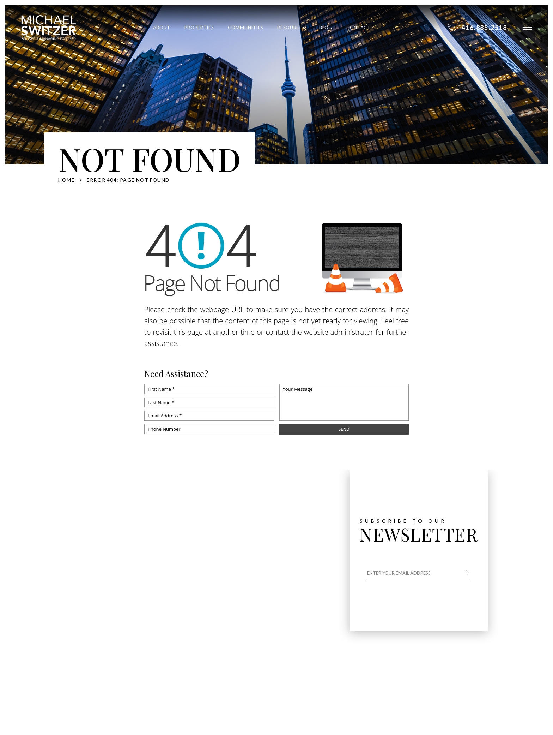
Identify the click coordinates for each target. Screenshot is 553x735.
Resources (291, 27)
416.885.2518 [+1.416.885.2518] (90, 589)
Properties (199, 27)
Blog (325, 27)
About (161, 27)
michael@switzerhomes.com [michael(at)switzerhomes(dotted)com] (106, 601)
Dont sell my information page (94, 680)
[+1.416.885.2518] (477, 27)
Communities (245, 27)
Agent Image (235, 671)
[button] (527, 27)
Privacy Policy (140, 680)
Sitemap (156, 671)
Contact (358, 27)
